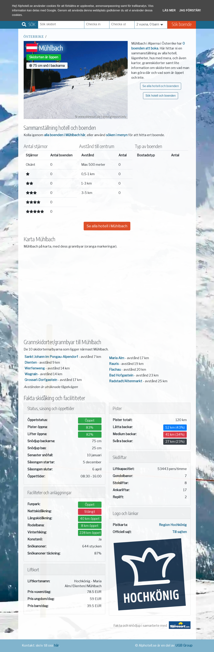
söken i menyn (116, 135)
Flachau (115, 369)
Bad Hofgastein (121, 375)
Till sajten (179, 532)
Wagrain (31, 374)
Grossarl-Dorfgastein (41, 380)
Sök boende (182, 24)
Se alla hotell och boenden (160, 86)
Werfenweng (35, 368)
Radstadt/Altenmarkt (125, 381)
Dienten (31, 362)
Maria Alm (116, 358)
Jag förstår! (190, 10)
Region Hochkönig (173, 525)
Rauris (114, 364)
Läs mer (169, 10)
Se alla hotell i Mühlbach (107, 226)
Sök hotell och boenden (160, 95)
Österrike (34, 36)
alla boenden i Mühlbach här (64, 135)
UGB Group (183, 645)
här (56, 645)
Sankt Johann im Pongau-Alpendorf (51, 357)
